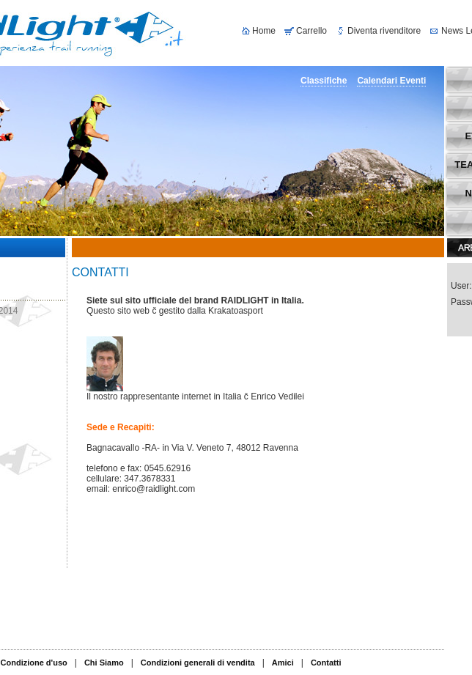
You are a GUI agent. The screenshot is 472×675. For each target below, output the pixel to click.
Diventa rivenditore (384, 31)
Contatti (326, 662)
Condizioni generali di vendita (198, 662)
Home (264, 31)
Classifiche (323, 80)
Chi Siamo (104, 662)
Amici (283, 662)
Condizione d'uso (34, 662)
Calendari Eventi (391, 80)
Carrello (311, 31)
